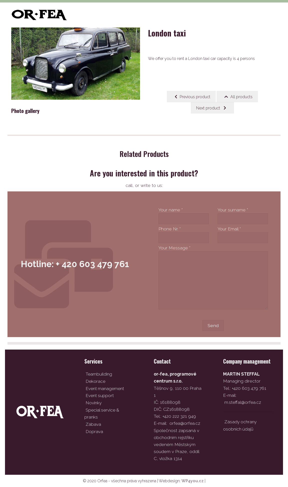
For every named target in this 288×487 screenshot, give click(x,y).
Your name (170, 209)
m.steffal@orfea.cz (243, 402)
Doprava (94, 430)
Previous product (192, 96)
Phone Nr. (169, 228)
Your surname (233, 209)
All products (238, 96)
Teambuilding (99, 374)
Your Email (229, 228)
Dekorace (96, 381)
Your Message (174, 247)
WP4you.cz (192, 480)
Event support (100, 395)
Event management (106, 388)
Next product (211, 107)
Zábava (93, 423)
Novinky (94, 402)
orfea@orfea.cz (185, 423)
